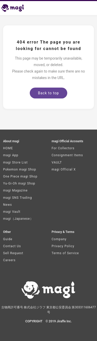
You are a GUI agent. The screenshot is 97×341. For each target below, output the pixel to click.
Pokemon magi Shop (19, 169)
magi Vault (11, 212)
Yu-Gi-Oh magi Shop (19, 183)
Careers (9, 260)
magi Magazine (15, 190)
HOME (8, 148)
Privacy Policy (63, 246)
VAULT (57, 162)
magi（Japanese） (18, 219)
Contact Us (12, 246)
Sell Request (13, 253)
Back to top (48, 93)
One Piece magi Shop (20, 176)
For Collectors (63, 148)
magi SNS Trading (17, 198)
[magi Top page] (14, 8)
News (7, 205)
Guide (7, 239)
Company (59, 239)
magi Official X (64, 169)
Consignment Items (67, 155)
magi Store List (15, 162)
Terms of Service (65, 253)
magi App (10, 155)
